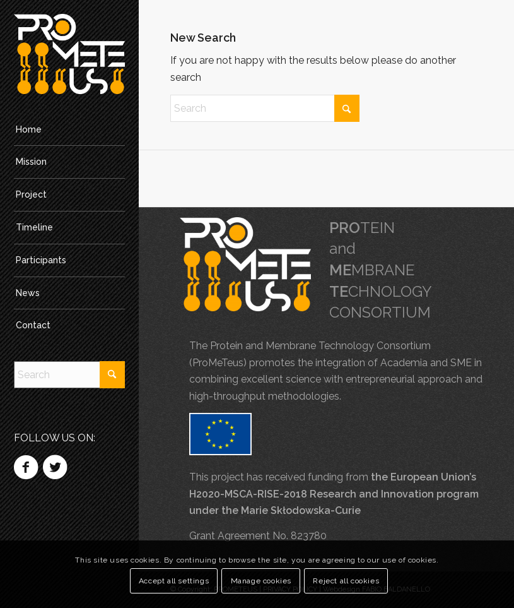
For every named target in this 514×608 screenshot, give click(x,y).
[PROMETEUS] (69, 54)
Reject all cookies (346, 580)
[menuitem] (69, 130)
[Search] (69, 374)
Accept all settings (174, 580)
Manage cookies (261, 580)
